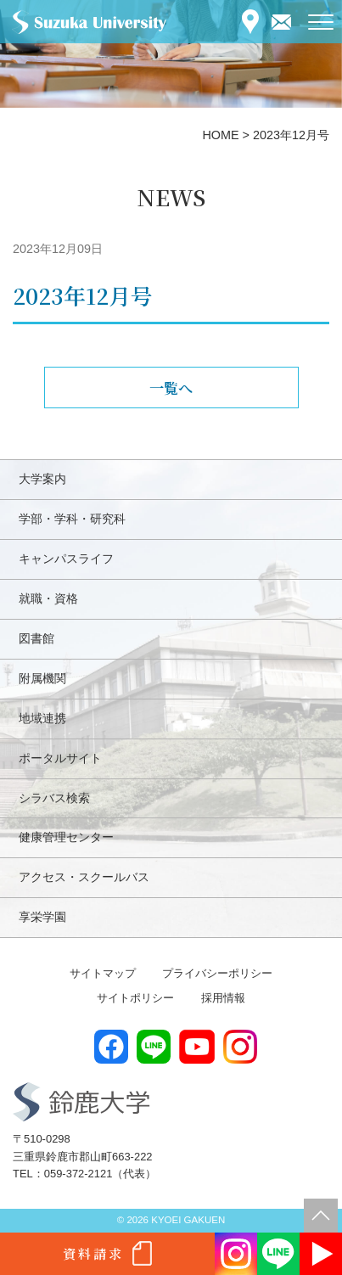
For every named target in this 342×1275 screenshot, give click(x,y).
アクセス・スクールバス (84, 877)
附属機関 (42, 678)
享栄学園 (42, 917)
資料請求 (93, 1253)
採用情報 (223, 997)
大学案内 (42, 479)
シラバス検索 (54, 798)
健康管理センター (66, 837)
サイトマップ (103, 973)
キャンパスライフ (66, 558)
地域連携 (42, 718)
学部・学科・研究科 (72, 518)
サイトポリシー (135, 997)
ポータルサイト (60, 758)
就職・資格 (48, 598)
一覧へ (171, 387)
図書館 (36, 638)
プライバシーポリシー (217, 973)
